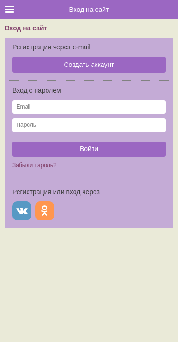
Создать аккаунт (89, 64)
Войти (89, 148)
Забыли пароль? (34, 165)
